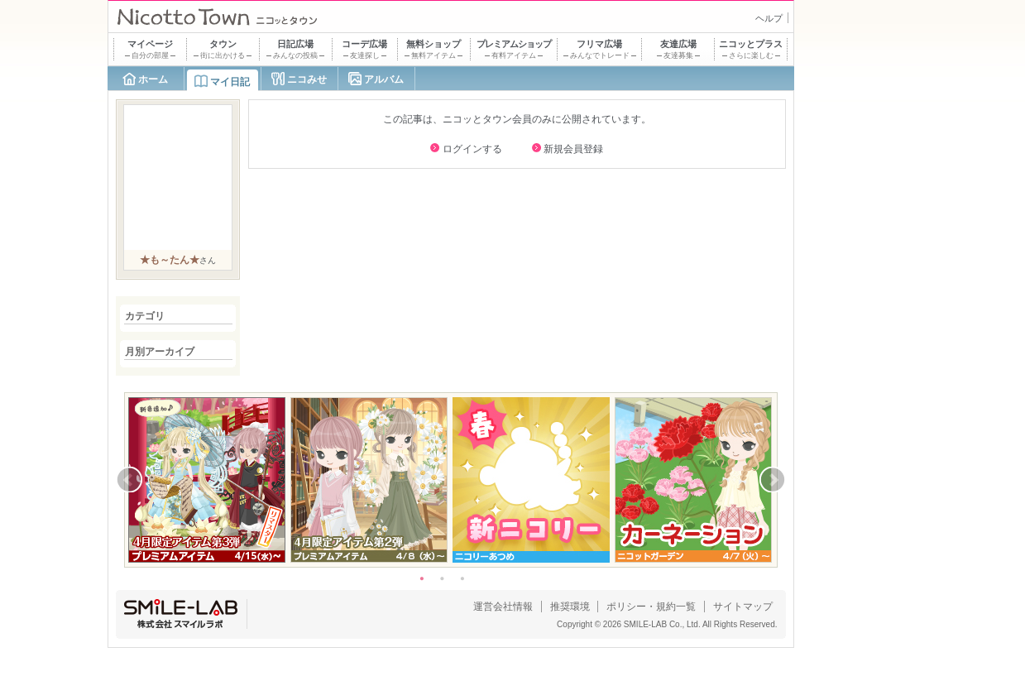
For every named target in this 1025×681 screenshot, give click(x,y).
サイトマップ (743, 606)
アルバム (384, 79)
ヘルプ (769, 18)
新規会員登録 (573, 149)
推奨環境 (570, 606)
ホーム (153, 79)
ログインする (472, 149)
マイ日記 (230, 82)
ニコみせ (307, 79)
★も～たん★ (169, 260)
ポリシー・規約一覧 (651, 606)
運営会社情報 (503, 606)
